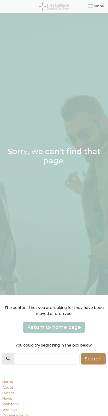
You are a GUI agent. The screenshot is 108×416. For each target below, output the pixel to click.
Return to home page (54, 327)
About (7, 387)
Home (7, 381)
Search (93, 359)
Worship (9, 409)
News (7, 398)
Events (8, 392)
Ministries (10, 403)
